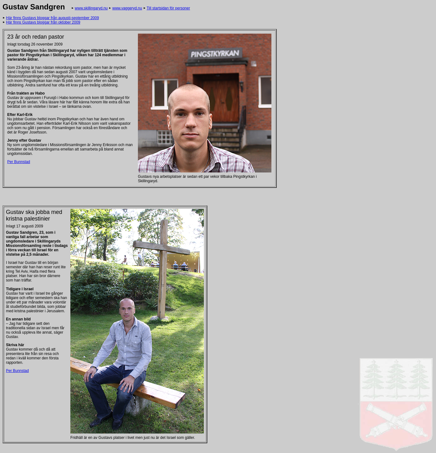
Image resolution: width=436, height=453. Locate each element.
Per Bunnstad (18, 162)
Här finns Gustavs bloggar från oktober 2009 (43, 22)
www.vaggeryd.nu (127, 8)
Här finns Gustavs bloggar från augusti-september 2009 (52, 18)
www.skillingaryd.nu (91, 8)
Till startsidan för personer (168, 8)
